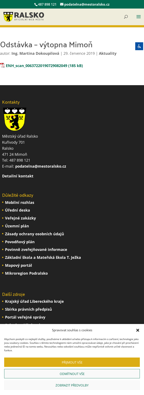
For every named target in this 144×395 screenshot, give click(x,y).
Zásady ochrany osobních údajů (34, 233)
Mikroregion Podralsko (26, 273)
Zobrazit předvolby (72, 385)
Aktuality (107, 53)
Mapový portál (18, 265)
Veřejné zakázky (20, 218)
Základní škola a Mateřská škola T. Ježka (43, 257)
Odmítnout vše (72, 374)
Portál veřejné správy (25, 317)
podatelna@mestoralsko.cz (40, 166)
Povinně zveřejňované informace (36, 249)
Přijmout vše (72, 362)
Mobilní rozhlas (19, 202)
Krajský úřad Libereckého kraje (34, 301)
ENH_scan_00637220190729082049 (36, 65)
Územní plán (17, 225)
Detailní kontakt (17, 175)
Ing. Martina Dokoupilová (35, 53)
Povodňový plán (20, 241)
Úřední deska (17, 210)
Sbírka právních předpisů (28, 309)
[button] (138, 330)
